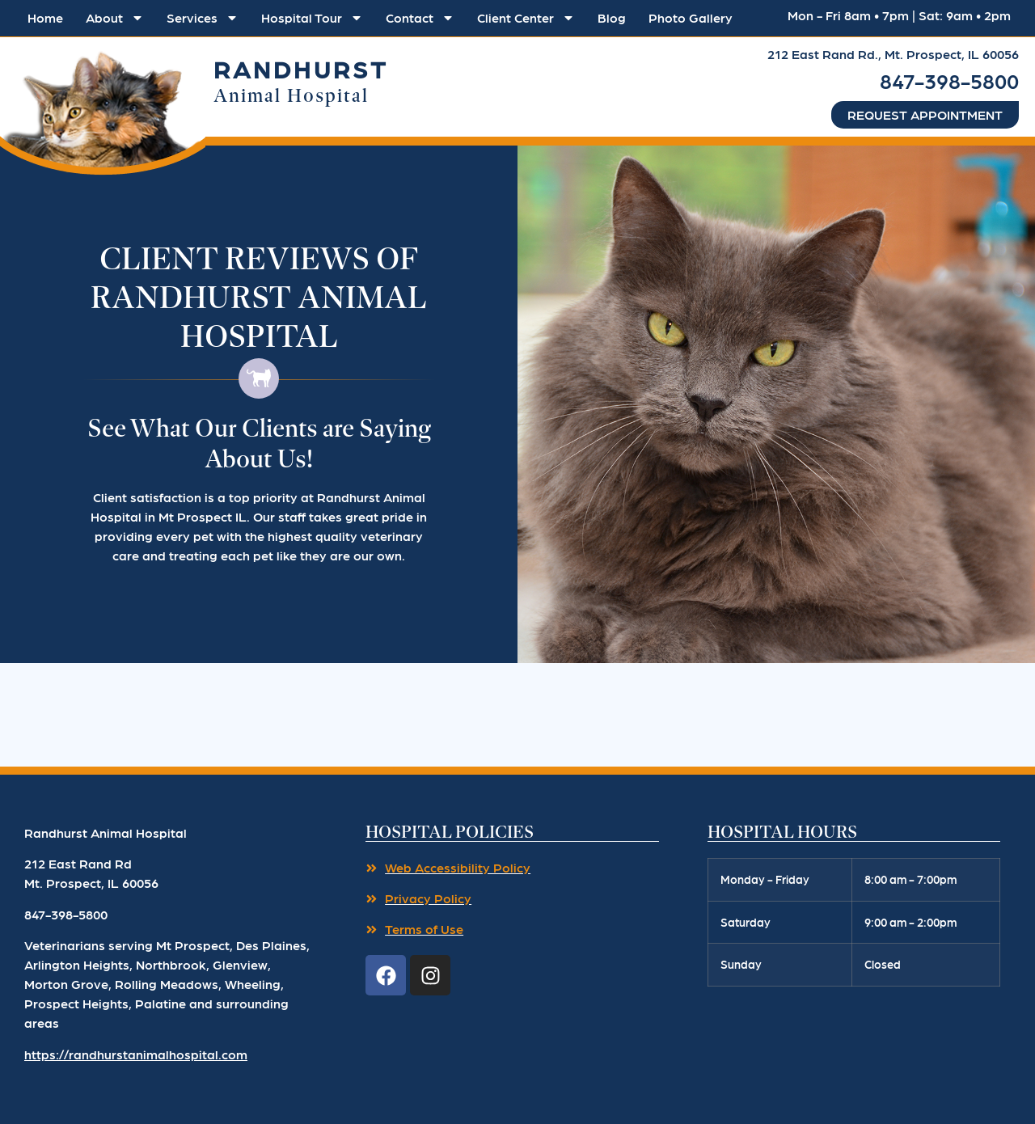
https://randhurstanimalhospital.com (135, 1054)
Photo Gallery (690, 17)
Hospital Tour (312, 17)
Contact (420, 17)
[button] (102, 108)
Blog (612, 17)
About (115, 17)
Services (203, 17)
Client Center (526, 17)
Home (45, 17)
